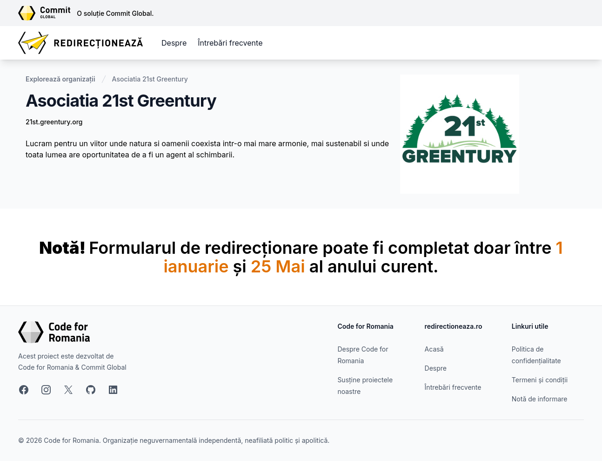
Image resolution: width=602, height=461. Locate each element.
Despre (174, 42)
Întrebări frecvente (230, 42)
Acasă (434, 349)
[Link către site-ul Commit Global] (47, 13)
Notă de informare (540, 399)
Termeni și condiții (540, 380)
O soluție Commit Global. (115, 13)
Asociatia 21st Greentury (150, 79)
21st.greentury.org (54, 122)
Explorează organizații (60, 79)
